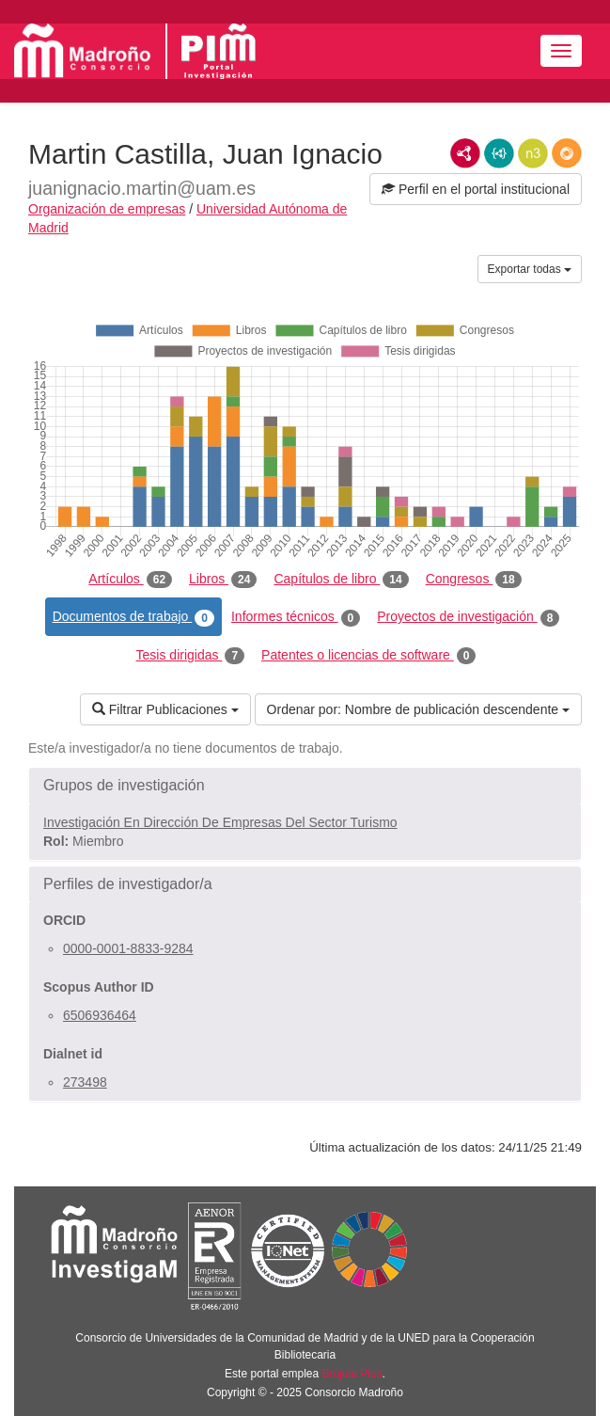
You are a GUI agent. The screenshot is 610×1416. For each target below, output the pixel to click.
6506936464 (99, 1015)
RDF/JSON (567, 153)
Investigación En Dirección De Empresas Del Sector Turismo (220, 822)
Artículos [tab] (130, 579)
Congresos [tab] (474, 579)
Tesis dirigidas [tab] (190, 655)
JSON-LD (499, 153)
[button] (305, 785)
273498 (85, 1082)
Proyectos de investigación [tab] (468, 617)
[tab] (305, 785)
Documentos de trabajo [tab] (133, 617)
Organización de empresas (106, 208)
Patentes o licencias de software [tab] (368, 655)
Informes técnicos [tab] (295, 617)
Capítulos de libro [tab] (341, 579)
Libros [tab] (223, 579)
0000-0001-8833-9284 (128, 948)
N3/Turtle (533, 153)
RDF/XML (465, 153)
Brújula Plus (352, 1373)
